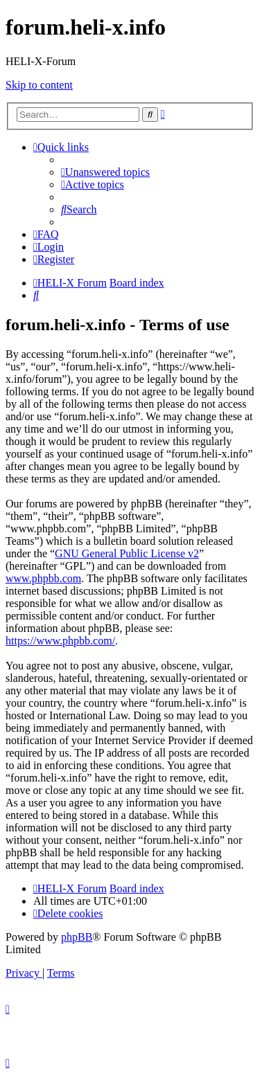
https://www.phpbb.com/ (60, 641)
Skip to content (39, 85)
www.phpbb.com (43, 578)
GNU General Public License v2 (127, 553)
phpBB (76, 937)
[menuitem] (105, 172)
